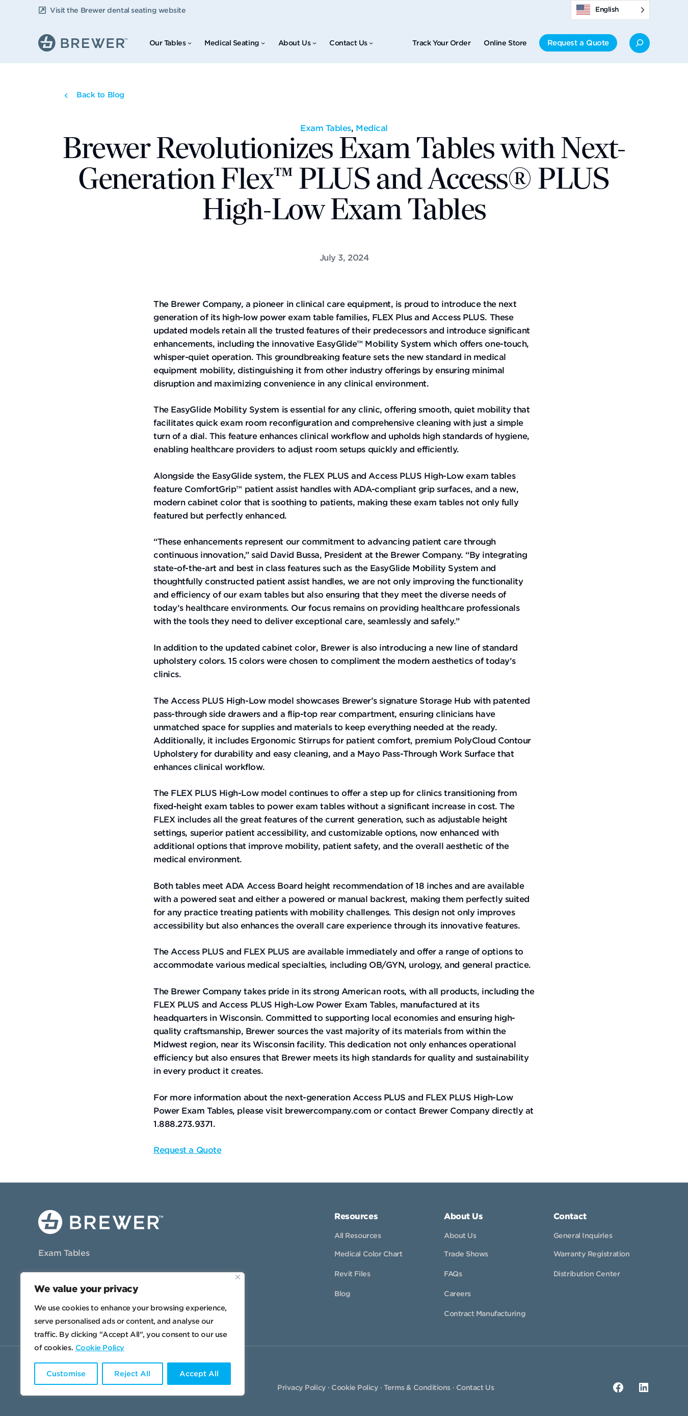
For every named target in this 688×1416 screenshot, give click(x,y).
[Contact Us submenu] (371, 43)
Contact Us (475, 1387)
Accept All (199, 1374)
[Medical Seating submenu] (263, 43)
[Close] (237, 1277)
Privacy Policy (301, 1387)
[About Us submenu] (314, 43)
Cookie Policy (99, 1348)
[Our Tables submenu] (190, 43)
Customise (66, 1374)
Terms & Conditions (417, 1387)
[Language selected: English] (610, 10)
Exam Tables (325, 128)
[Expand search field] (639, 43)
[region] (132, 1334)
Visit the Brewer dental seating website (118, 10)
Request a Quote (187, 1150)
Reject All (132, 1374)
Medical (372, 128)
